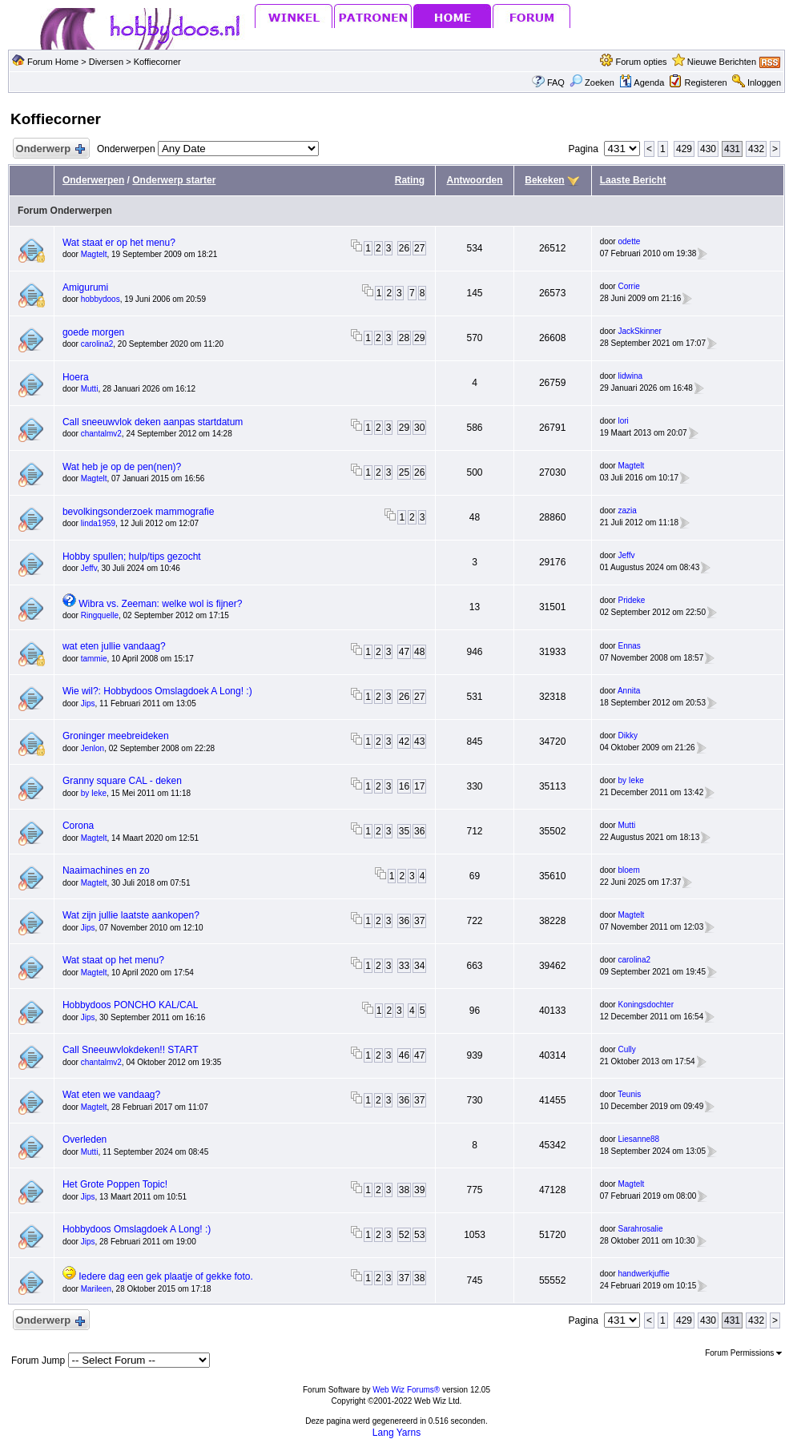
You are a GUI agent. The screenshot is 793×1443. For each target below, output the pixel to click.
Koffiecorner (157, 61)
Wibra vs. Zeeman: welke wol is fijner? (160, 603)
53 (419, 1234)
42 (404, 741)
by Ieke (94, 793)
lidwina (630, 376)
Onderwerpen (93, 180)
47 (404, 651)
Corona (78, 825)
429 (684, 149)
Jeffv (89, 568)
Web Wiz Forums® (406, 1389)
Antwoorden (475, 180)
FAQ (556, 82)
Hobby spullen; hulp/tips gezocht (131, 556)
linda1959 (98, 523)
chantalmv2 (101, 433)
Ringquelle (100, 615)
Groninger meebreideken (115, 736)
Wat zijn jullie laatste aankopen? (130, 915)
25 (404, 472)
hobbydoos (100, 299)
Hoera (75, 377)
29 (419, 338)
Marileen (96, 1288)
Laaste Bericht (633, 180)
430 (708, 149)
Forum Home (52, 61)
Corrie (628, 286)
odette (629, 241)
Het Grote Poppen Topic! (114, 1184)
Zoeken (592, 82)
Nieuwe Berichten (721, 61)
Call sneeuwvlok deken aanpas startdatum (152, 422)
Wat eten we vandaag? (111, 1094)
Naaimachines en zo (106, 870)
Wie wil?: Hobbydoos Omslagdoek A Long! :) (157, 691)
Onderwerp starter (173, 180)
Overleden (84, 1139)
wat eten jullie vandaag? (114, 646)
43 (419, 741)
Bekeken (544, 180)
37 (419, 920)
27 (419, 248)
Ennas (629, 645)
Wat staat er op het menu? (118, 242)
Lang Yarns (396, 1432)
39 (419, 1190)
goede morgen (93, 332)
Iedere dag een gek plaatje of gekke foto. (165, 1276)
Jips (88, 703)
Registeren (705, 82)
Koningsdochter (646, 1004)
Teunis (629, 1094)
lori (623, 420)
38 (404, 1190)
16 (404, 786)
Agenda (641, 82)
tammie (94, 658)
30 (419, 427)
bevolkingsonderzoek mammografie (138, 511)
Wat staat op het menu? (113, 960)
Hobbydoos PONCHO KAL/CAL (130, 1005)
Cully (626, 1049)
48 (419, 651)
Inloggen (764, 82)
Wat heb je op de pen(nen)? (121, 466)
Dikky (627, 735)
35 (404, 831)
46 (404, 1055)
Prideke (631, 600)
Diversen (106, 61)
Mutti (90, 388)
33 (404, 965)
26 (404, 248)
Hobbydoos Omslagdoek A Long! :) (136, 1229)
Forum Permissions (743, 1353)
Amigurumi (85, 287)
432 (756, 149)
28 (404, 338)
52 (404, 1234)
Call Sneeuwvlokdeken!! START (130, 1049)
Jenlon (92, 748)
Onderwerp (50, 149)
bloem (628, 870)
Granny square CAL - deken (122, 780)
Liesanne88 (638, 1139)
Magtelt (94, 254)
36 (419, 831)
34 (419, 965)
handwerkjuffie (643, 1273)
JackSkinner (639, 331)
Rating (410, 180)
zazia (627, 510)
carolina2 (97, 344)
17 (419, 786)
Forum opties (640, 61)
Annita (629, 690)
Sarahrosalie (640, 1228)
